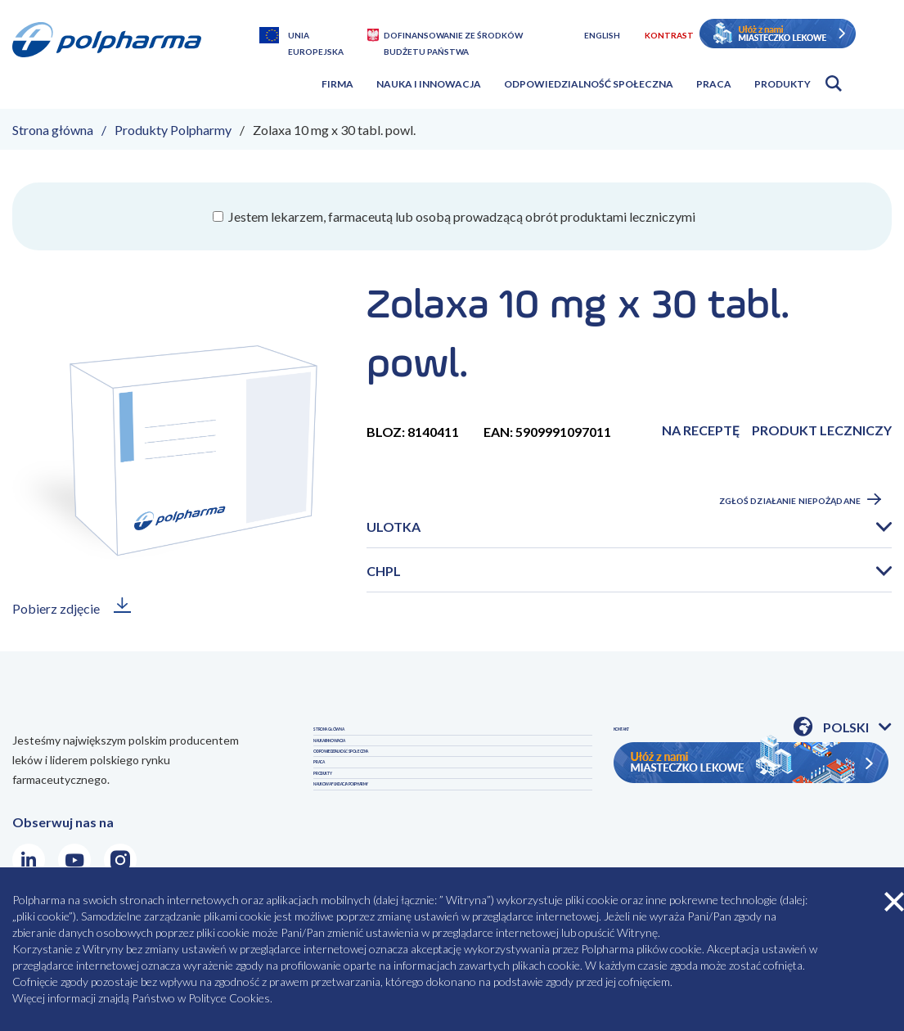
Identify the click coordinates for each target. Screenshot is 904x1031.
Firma (337, 84)
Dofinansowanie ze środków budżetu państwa (453, 36)
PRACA (334, 846)
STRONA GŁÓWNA (370, 741)
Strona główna (52, 129)
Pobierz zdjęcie (56, 608)
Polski (857, 728)
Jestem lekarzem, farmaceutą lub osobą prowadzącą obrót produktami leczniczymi (460, 216)
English (602, 35)
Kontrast (669, 35)
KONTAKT (645, 811)
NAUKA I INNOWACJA (378, 776)
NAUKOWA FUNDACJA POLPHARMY (724, 776)
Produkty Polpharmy (173, 129)
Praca (713, 84)
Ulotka (394, 526)
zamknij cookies (894, 902)
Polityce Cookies (229, 998)
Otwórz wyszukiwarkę (833, 83)
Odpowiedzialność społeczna (588, 84)
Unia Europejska (316, 36)
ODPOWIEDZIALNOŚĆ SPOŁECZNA (420, 811)
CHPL (384, 571)
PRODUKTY (649, 741)
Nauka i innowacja (428, 84)
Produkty (782, 84)
